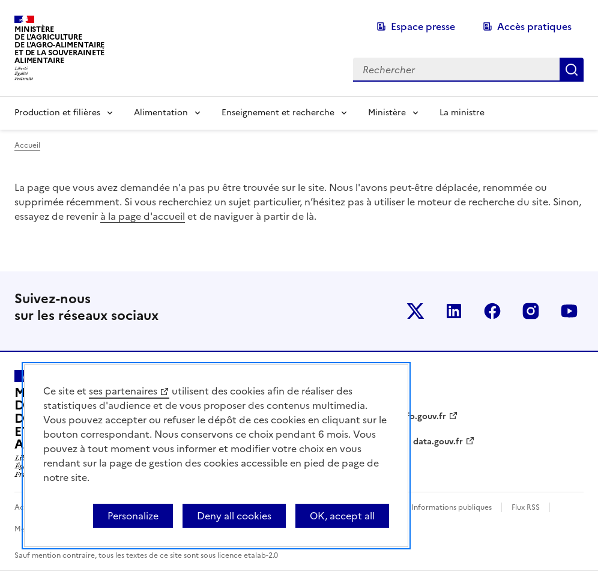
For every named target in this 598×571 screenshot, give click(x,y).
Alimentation (161, 112)
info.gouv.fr (422, 416)
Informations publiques (451, 507)
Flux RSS (526, 507)
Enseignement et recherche (278, 112)
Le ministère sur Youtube (569, 311)
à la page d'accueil (142, 216)
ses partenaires (123, 391)
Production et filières (57, 112)
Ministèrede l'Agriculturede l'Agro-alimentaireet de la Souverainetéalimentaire (59, 44)
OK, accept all (342, 516)
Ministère (387, 112)
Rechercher (572, 70)
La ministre (462, 112)
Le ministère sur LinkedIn (453, 311)
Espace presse (423, 26)
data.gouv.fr (438, 441)
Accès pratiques (534, 26)
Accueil (27, 145)
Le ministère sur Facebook (492, 311)
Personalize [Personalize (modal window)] (133, 516)
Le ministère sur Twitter (415, 311)
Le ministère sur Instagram (530, 311)
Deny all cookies (234, 516)
